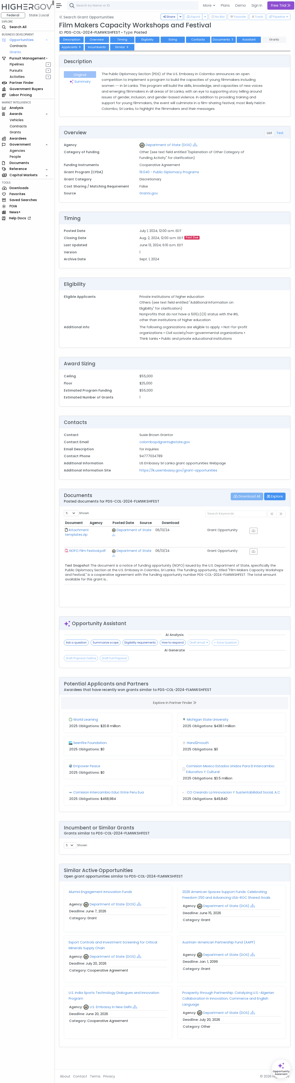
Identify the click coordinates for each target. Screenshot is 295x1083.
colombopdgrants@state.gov (165, 447)
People (16, 156)
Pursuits (17, 70)
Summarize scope (106, 648)
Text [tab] (279, 133)
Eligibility (148, 39)
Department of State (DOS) (169, 145)
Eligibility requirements (141, 648)
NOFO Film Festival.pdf (88, 553)
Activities (18, 76)
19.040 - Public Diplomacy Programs (170, 172)
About (66, 1076)
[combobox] (137, 5)
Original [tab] (80, 75)
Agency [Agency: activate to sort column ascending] (134, 528)
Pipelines (18, 64)
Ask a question (77, 648)
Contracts (19, 46)
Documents (224, 39)
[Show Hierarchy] (195, 145)
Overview (98, 39)
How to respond (174, 648)
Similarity (258, 859)
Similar (123, 47)
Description (72, 39)
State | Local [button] (40, 15)
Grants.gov (149, 193)
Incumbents (98, 47)
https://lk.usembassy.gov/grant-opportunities (179, 476)
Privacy (110, 1076)
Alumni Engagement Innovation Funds (101, 905)
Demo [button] (240, 5)
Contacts (199, 39)
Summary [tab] (80, 81)
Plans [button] (225, 5)
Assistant (250, 39)
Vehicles (17, 120)
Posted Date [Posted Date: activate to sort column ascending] (197, 528)
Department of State (150, 535)
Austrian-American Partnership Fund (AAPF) (219, 955)
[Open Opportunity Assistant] (281, 1069)
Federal (14, 15)
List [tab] (269, 133)
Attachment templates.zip (91, 535)
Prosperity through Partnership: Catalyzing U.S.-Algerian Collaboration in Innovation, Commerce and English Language (228, 1012)
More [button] (207, 5)
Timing (123, 39)
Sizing (174, 39)
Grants (16, 52)
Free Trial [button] (281, 5)
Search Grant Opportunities (87, 17)
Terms (96, 1076)
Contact (81, 1076)
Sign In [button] (256, 5)
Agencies (18, 150)
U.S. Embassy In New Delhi (112, 1020)
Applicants (72, 47)
